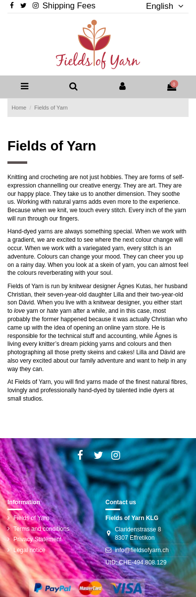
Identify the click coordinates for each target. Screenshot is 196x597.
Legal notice (29, 550)
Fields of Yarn (31, 518)
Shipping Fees (69, 5)
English (161, 6)
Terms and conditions (41, 528)
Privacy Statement (37, 539)
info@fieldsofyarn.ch (142, 550)
